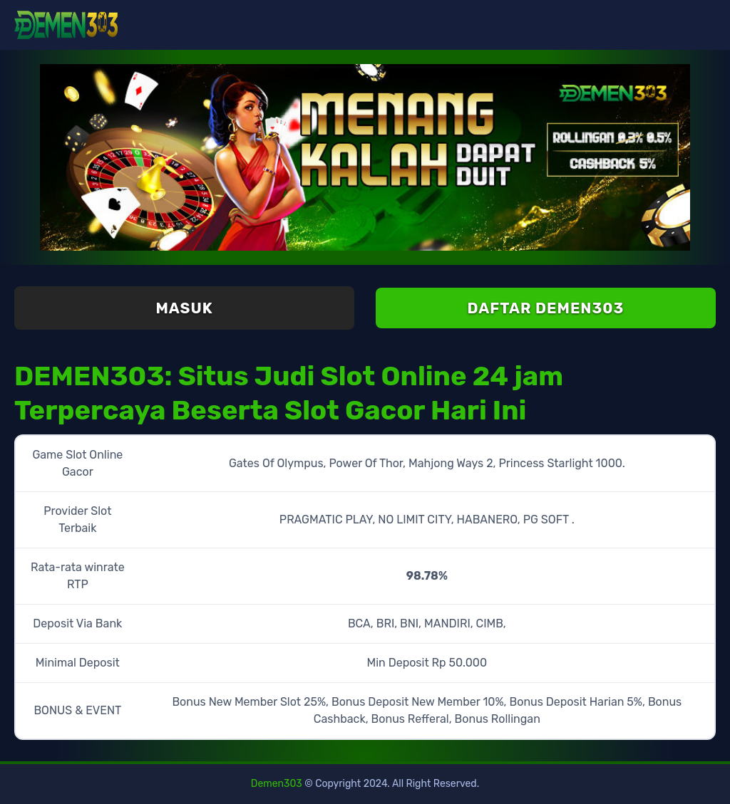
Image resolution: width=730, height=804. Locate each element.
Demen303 (276, 784)
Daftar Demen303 (546, 308)
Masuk (183, 308)
